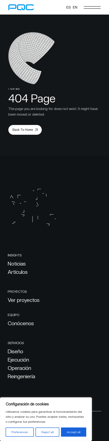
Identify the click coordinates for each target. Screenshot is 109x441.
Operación (19, 368)
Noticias (17, 264)
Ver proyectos (23, 300)
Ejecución (18, 360)
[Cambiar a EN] (75, 7)
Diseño (15, 351)
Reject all (47, 432)
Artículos (18, 272)
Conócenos (21, 323)
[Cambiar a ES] (68, 7)
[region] (46, 419)
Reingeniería (21, 376)
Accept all (73, 432)
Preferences (19, 432)
